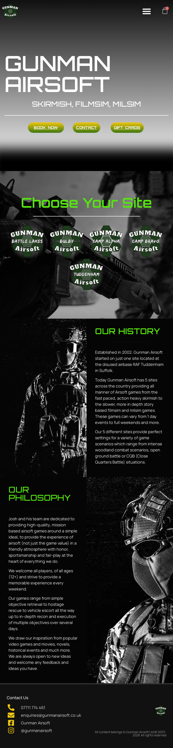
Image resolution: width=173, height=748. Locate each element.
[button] (146, 11)
